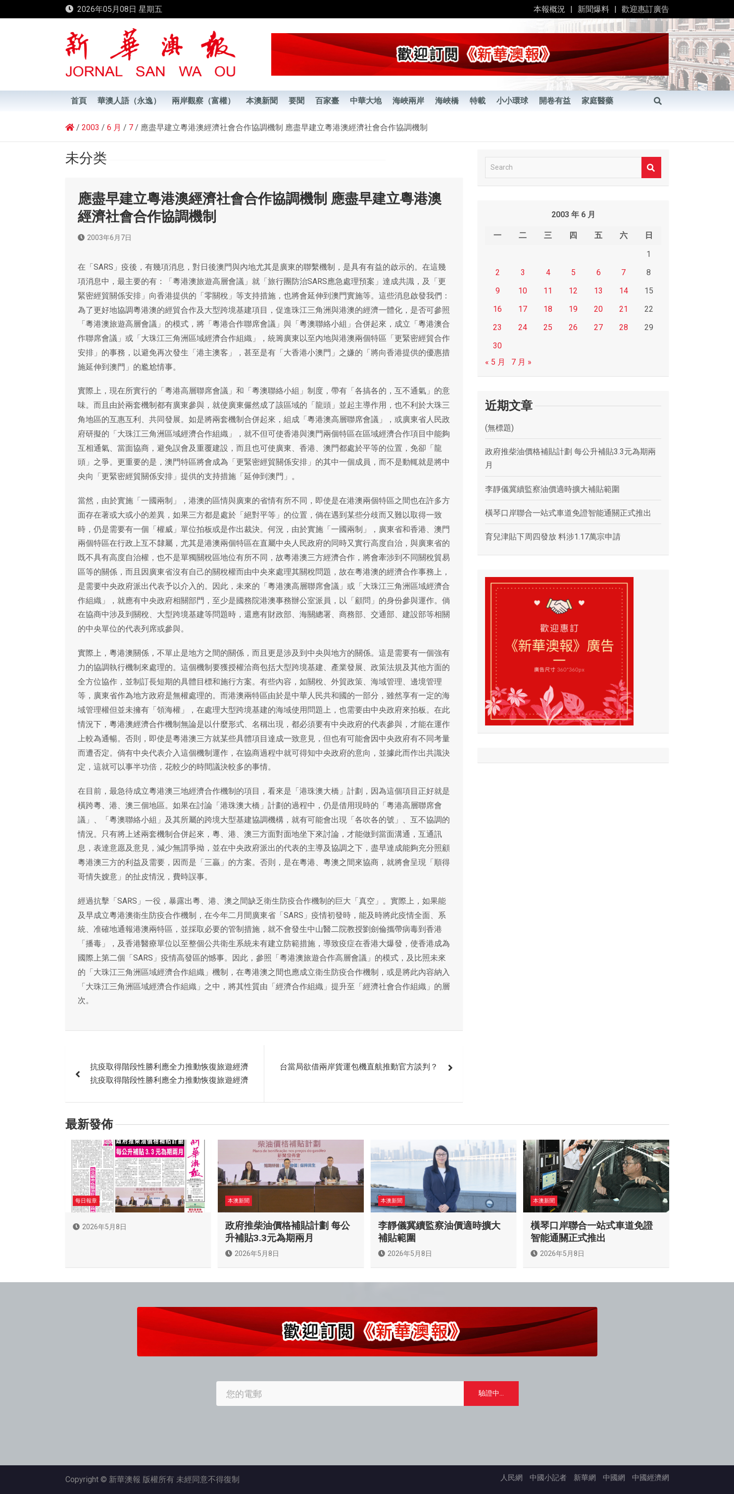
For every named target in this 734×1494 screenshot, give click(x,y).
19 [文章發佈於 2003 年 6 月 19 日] (573, 309)
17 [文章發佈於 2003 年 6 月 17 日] (522, 309)
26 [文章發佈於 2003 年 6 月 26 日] (573, 327)
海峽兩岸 (408, 100)
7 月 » (521, 362)
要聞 (296, 100)
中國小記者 (548, 1477)
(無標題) (499, 428)
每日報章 (86, 1201)
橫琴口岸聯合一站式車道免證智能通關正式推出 (568, 513)
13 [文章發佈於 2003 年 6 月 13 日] (598, 290)
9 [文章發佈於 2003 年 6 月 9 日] (497, 290)
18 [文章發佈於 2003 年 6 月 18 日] (547, 309)
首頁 (79, 100)
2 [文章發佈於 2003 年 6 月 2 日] (497, 272)
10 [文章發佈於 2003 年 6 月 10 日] (522, 290)
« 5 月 (495, 362)
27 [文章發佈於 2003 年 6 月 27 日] (598, 327)
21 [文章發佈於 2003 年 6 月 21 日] (623, 309)
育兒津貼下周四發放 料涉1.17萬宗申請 (553, 536)
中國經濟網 (650, 1477)
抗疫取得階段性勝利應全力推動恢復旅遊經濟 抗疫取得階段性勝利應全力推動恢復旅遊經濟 (169, 1073)
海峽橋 (447, 100)
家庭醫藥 (597, 100)
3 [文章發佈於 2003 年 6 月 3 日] (523, 272)
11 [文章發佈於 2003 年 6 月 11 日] (547, 290)
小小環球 (512, 100)
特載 (478, 100)
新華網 (585, 1477)
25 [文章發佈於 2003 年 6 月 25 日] (547, 327)
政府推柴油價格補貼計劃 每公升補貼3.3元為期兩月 (287, 1232)
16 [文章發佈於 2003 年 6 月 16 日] (497, 309)
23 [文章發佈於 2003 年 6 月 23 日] (497, 327)
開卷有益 (555, 100)
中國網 (614, 1477)
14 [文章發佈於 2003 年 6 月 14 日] (623, 290)
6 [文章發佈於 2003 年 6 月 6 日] (598, 272)
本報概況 (549, 9)
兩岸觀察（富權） (203, 100)
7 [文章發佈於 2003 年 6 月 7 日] (623, 272)
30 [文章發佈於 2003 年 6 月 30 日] (497, 345)
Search (651, 167)
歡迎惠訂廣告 (645, 9)
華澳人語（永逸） (129, 100)
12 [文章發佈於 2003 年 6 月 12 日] (573, 290)
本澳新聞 (262, 100)
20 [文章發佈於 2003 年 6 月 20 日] (598, 309)
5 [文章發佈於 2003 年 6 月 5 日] (573, 272)
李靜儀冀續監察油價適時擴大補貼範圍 (552, 489)
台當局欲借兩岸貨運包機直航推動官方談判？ (359, 1066)
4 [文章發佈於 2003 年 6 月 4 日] (548, 272)
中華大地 (366, 100)
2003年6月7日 (105, 237)
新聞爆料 (593, 9)
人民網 (511, 1477)
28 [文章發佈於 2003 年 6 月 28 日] (623, 327)
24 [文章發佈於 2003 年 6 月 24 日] (522, 327)
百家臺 (327, 100)
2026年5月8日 (100, 1227)
